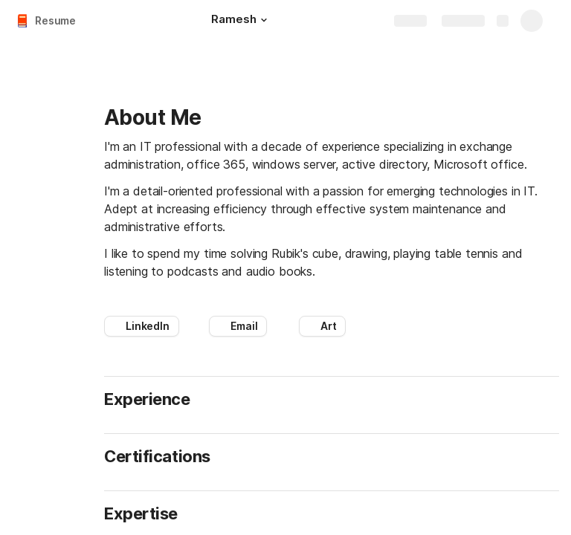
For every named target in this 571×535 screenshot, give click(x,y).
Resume (55, 20)
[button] (264, 20)
